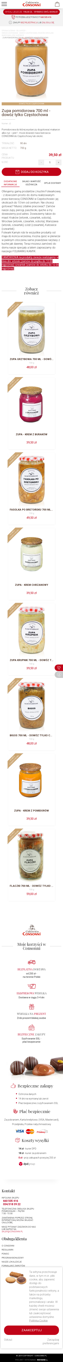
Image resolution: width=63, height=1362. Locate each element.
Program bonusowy (13, 1258)
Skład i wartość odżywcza (31, 183)
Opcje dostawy (52, 183)
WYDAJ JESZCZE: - (31, 12)
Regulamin (7, 1250)
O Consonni (8, 1246)
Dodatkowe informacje (10, 183)
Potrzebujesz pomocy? (31, 17)
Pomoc (5, 1254)
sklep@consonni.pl (12, 1231)
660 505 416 (10, 1201)
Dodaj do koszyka (31, 172)
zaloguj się (48, 22)
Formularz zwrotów (13, 1266)
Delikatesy (21, 31)
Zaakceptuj (32, 1330)
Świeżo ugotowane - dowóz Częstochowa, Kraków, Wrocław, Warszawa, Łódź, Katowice (28, 34)
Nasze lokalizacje (12, 1262)
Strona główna (8, 31)
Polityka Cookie (38, 1320)
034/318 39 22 (11, 1204)
